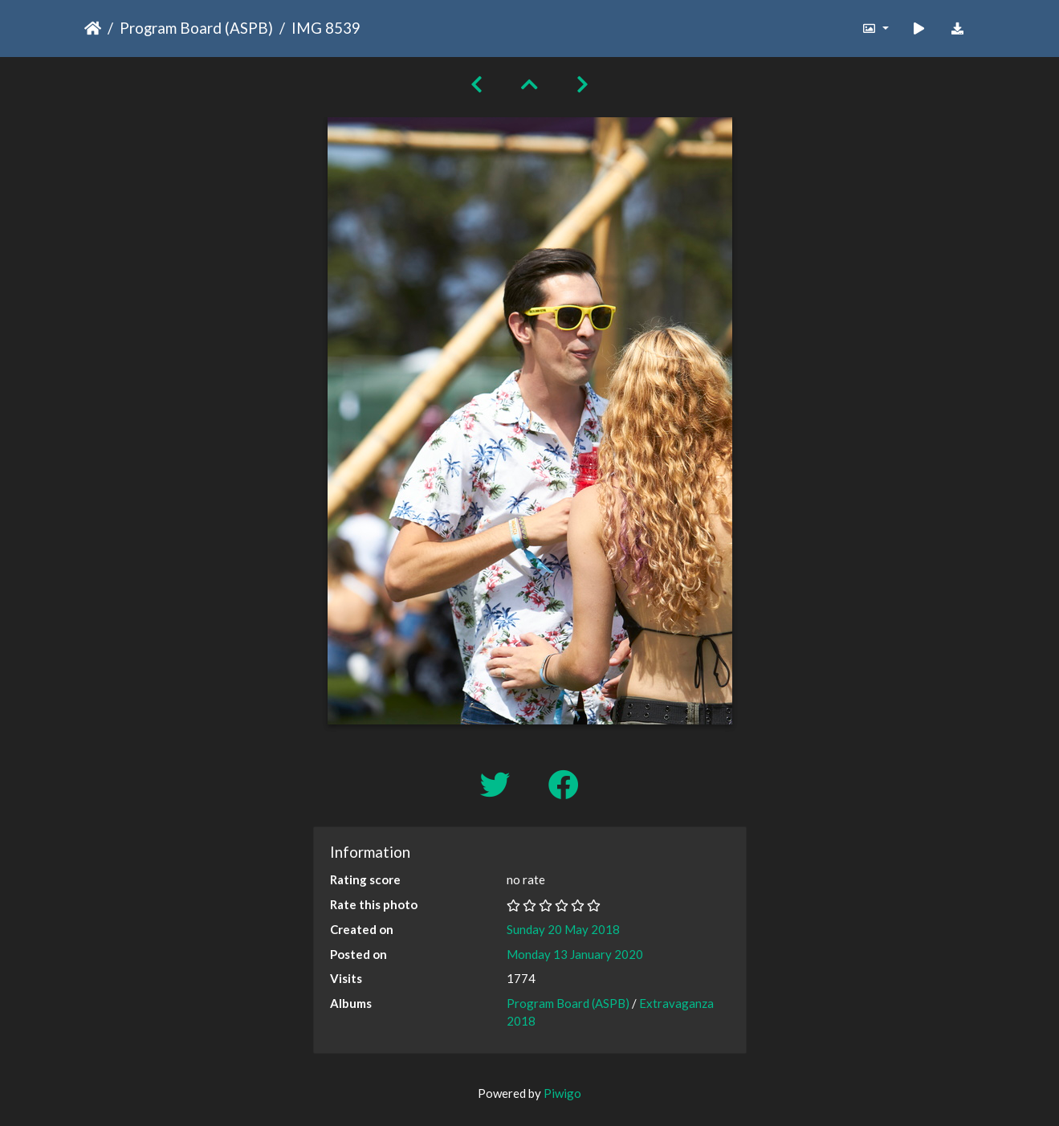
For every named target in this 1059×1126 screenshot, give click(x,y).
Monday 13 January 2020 (575, 954)
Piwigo (562, 1093)
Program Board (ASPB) (196, 27)
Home (92, 28)
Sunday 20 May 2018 (563, 929)
